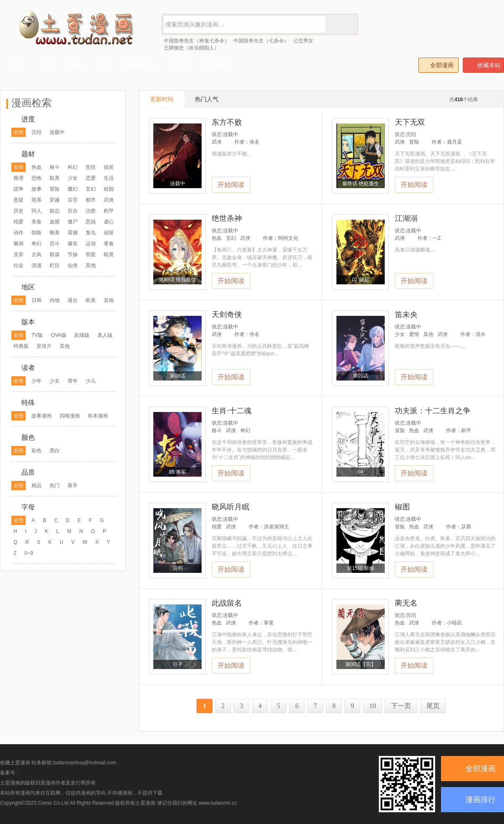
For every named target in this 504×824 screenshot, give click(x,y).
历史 (18, 211)
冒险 (55, 189)
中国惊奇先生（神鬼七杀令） (196, 41)
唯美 (55, 233)
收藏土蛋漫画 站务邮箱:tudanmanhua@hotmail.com (58, 763)
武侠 (109, 200)
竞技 (91, 167)
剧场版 (81, 335)
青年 (73, 381)
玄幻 (91, 189)
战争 (18, 189)
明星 (91, 254)
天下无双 (410, 122)
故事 (37, 189)
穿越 (55, 200)
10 (372, 705)
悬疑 (18, 200)
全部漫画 (438, 65)
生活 (109, 178)
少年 (37, 381)
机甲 (109, 211)
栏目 (55, 265)
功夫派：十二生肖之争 (432, 411)
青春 (109, 244)
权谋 (55, 254)
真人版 (105, 335)
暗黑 (109, 254)
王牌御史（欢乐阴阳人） (191, 48)
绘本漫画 (98, 416)
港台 (73, 300)
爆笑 (73, 244)
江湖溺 (406, 218)
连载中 (57, 132)
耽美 (55, 178)
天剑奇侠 (227, 314)
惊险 (37, 233)
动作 (18, 233)
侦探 (109, 233)
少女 (73, 178)
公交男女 (303, 41)
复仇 (91, 233)
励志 (55, 211)
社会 (18, 265)
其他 (91, 265)
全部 (18, 132)
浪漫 (37, 265)
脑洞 (18, 244)
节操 (73, 254)
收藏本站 (484, 65)
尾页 (433, 705)
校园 (109, 189)
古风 (37, 254)
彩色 (37, 451)
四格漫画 (70, 416)
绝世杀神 (227, 218)
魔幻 (73, 189)
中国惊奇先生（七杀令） (261, 41)
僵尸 (73, 222)
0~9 (28, 553)
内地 (55, 300)
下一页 (401, 705)
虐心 (109, 222)
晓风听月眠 (230, 507)
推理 (18, 178)
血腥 (55, 222)
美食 (37, 222)
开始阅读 (231, 184)
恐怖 (37, 178)
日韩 (37, 300)
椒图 (402, 507)
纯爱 (18, 222)
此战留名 (227, 603)
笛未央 (406, 314)
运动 (91, 244)
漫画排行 (480, 799)
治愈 (91, 211)
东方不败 (227, 122)
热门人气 (206, 99)
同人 (37, 211)
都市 (91, 200)
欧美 (91, 300)
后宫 (73, 200)
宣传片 (44, 346)
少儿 (91, 381)
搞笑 (109, 167)
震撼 (73, 233)
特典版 (21, 346)
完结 (37, 132)
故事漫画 (42, 416)
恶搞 (91, 222)
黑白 (55, 451)
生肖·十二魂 (232, 411)
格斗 (55, 167)
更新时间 (161, 99)
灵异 (18, 254)
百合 (73, 211)
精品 (37, 485)
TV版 (37, 335)
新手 (73, 485)
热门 (55, 485)
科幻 (73, 167)
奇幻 (37, 244)
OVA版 (58, 335)
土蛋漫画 (145, 803)
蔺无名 (406, 603)
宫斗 (55, 244)
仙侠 (73, 265)
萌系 (37, 200)
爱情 (414, 334)
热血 (37, 167)
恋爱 (91, 178)
